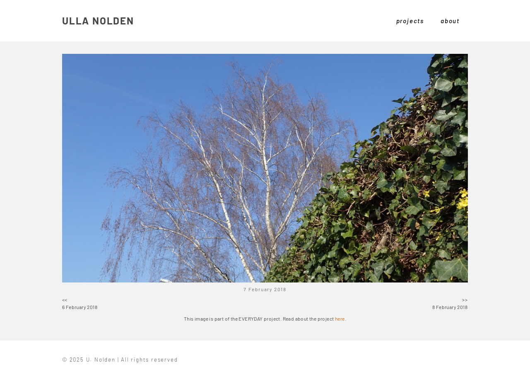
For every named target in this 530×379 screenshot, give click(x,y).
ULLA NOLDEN (98, 20)
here (340, 318)
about (450, 20)
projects (410, 20)
